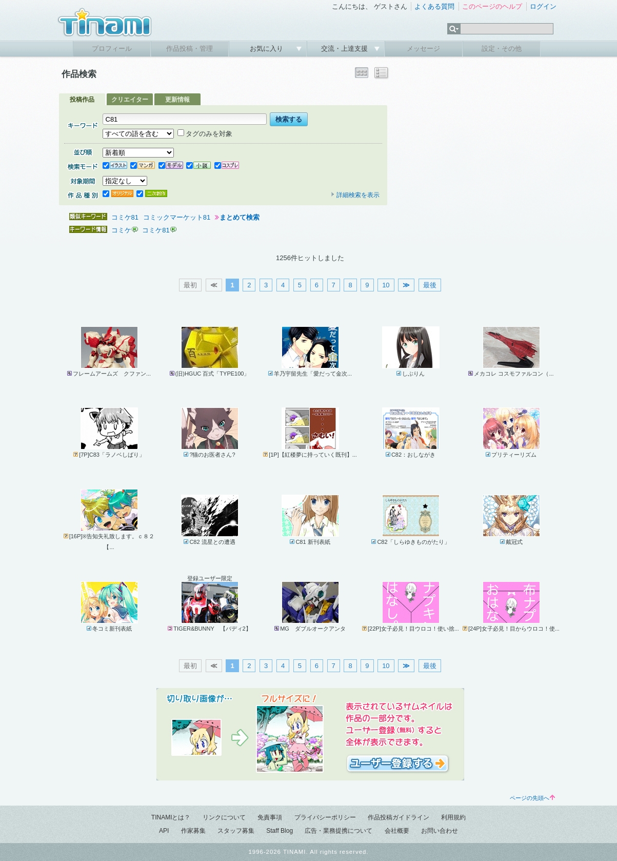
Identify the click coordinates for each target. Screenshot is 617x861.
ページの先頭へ (532, 798)
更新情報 (177, 99)
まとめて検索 (240, 217)
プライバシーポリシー (325, 817)
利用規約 (453, 817)
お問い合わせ (439, 830)
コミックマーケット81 (176, 217)
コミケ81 (124, 217)
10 (385, 285)
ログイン (543, 6)
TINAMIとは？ (171, 817)
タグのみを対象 (204, 134)
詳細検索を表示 (355, 195)
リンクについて (224, 817)
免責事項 (269, 817)
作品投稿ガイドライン (398, 817)
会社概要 (397, 830)
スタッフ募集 (235, 830)
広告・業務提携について (338, 830)
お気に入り (267, 48)
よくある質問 (434, 6)
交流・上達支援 (345, 48)
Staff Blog (279, 830)
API (164, 830)
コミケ (121, 230)
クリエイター (129, 99)
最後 (429, 285)
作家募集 (193, 830)
